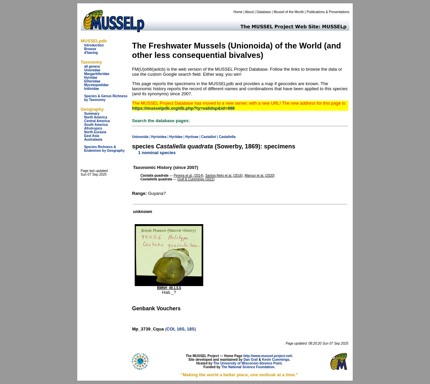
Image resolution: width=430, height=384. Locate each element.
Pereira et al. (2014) (188, 175)
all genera (92, 66)
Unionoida (140, 137)
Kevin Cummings (276, 359)
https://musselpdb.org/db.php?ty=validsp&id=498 (183, 108)
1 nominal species (157, 152)
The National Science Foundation (247, 367)
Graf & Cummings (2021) (196, 179)
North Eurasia (95, 132)
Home (238, 12)
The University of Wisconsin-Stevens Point (247, 363)
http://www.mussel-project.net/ (267, 356)
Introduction (93, 45)
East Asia (91, 136)
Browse (90, 49)
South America (96, 125)
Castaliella (227, 137)
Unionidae (92, 70)
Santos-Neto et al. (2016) (224, 175)
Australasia (93, 139)
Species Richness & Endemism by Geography (104, 148)
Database (264, 12)
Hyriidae (90, 77)
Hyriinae (191, 137)
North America (95, 117)
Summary (91, 113)
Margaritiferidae (96, 74)
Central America (97, 121)
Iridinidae (91, 89)
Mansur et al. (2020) (260, 175)
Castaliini (208, 137)
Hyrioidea (159, 137)
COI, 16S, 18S (181, 328)
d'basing (91, 53)
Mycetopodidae (96, 85)
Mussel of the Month (289, 12)
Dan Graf (251, 359)
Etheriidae (92, 81)
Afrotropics (93, 128)
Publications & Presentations (328, 12)
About (249, 12)
